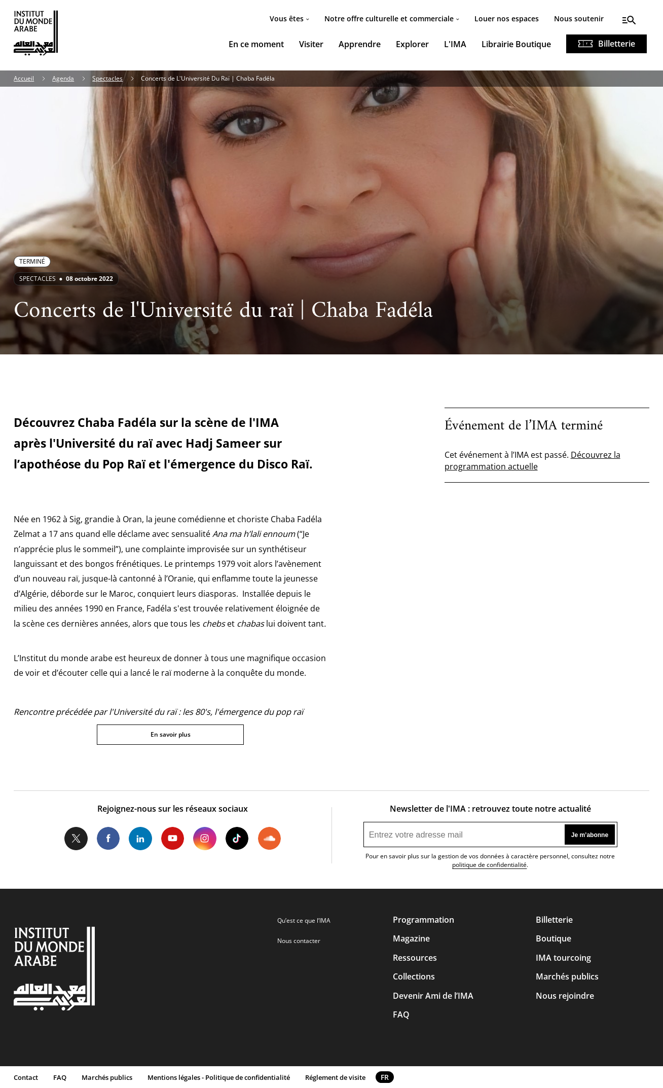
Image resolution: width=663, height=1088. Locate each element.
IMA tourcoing (563, 957)
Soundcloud (269, 838)
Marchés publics (567, 976)
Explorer (412, 44)
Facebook (108, 838)
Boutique (553, 938)
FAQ (401, 1014)
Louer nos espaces (506, 18)
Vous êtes (287, 18)
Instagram (204, 838)
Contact (26, 1077)
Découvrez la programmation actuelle (532, 460)
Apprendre (360, 44)
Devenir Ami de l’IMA (433, 995)
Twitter (75, 838)
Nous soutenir (579, 18)
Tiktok (237, 838)
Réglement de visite (335, 1077)
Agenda (63, 78)
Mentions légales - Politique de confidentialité (219, 1077)
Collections (414, 976)
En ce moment (256, 44)
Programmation (423, 919)
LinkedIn (140, 838)
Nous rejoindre (565, 995)
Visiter (311, 44)
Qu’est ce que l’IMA (303, 920)
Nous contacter (298, 940)
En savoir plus (171, 734)
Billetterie (616, 43)
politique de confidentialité (489, 864)
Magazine (411, 938)
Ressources (415, 957)
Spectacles (107, 78)
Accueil (24, 78)
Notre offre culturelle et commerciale (389, 18)
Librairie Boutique (516, 44)
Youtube (172, 838)
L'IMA (455, 44)
